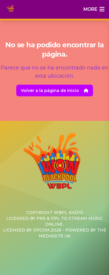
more (93, 9)
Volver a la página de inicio (54, 90)
